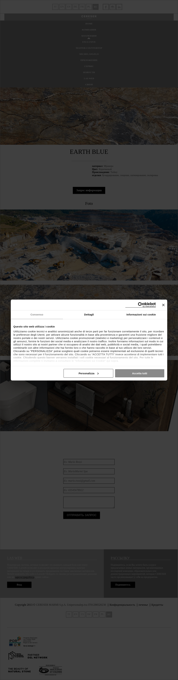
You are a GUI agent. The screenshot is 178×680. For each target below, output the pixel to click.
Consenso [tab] (36, 314)
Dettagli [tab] (89, 314)
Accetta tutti (139, 373)
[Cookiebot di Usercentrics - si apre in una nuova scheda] (140, 305)
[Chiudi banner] (163, 305)
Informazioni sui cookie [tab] (141, 314)
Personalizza (89, 373)
